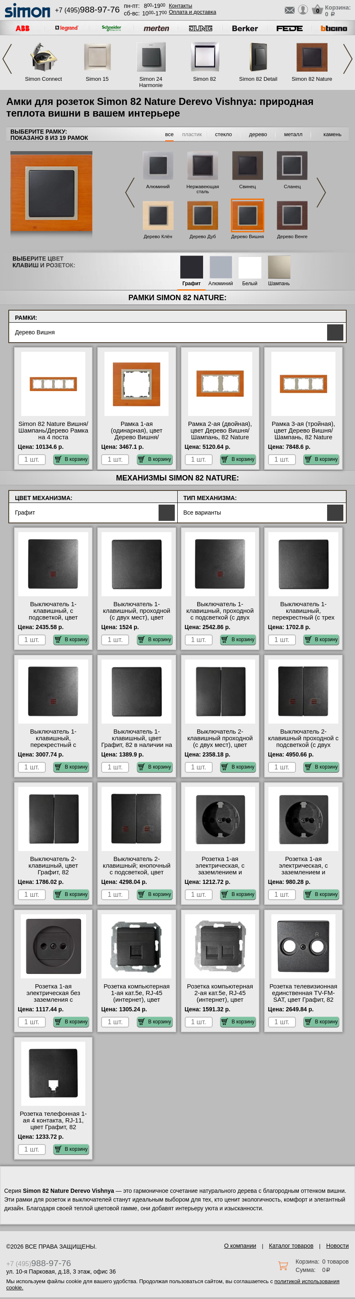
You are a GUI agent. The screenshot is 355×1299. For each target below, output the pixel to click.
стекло (223, 134)
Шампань (279, 283)
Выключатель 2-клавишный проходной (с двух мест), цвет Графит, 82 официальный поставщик (220, 748)
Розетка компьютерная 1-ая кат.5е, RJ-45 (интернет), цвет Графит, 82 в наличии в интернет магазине (136, 999)
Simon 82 (204, 79)
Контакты (180, 5)
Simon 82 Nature (312, 79)
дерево (258, 134)
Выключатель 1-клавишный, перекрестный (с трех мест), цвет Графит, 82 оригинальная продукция (303, 621)
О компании (240, 1245)
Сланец (292, 186)
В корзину (71, 459)
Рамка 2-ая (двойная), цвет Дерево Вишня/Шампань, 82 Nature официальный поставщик (220, 437)
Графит (191, 283)
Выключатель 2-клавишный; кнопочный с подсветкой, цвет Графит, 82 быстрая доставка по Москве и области (137, 876)
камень (332, 134)
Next (348, 59)
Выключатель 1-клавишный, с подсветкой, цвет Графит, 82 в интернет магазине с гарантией (53, 617)
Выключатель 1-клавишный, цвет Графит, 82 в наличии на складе (136, 741)
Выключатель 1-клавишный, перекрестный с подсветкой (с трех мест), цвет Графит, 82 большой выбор (53, 748)
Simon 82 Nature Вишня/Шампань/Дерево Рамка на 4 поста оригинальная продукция (53, 437)
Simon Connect (43, 79)
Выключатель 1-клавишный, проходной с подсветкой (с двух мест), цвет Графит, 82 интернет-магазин (220, 617)
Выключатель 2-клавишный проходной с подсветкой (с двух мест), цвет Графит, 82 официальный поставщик (303, 748)
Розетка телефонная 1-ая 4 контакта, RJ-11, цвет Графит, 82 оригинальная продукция (53, 1127)
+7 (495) (87, 10)
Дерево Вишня (247, 236)
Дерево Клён (158, 236)
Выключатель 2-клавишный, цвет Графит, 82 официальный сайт (53, 869)
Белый (249, 283)
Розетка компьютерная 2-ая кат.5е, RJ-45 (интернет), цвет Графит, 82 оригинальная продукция (220, 1003)
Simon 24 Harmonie (150, 82)
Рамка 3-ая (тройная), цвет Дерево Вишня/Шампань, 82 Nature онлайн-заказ (303, 434)
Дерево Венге (292, 236)
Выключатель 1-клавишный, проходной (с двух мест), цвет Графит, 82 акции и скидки (136, 617)
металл (293, 134)
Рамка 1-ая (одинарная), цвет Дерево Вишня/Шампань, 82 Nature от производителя (136, 437)
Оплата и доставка (192, 12)
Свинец (247, 186)
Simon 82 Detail (258, 79)
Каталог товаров (291, 1245)
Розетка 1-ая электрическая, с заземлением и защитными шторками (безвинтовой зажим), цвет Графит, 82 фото (220, 876)
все (169, 134)
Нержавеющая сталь (202, 189)
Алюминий (157, 186)
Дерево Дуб (203, 236)
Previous (7, 59)
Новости (337, 1245)
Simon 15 (97, 79)
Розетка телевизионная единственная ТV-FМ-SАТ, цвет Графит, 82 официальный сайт (303, 996)
